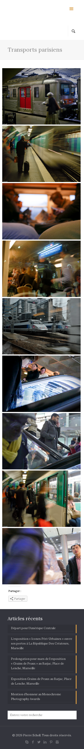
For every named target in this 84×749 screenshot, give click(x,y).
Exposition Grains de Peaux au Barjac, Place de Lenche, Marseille (41, 681)
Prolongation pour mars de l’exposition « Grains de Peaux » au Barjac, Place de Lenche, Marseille (38, 663)
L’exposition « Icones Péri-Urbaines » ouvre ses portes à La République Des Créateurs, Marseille (41, 643)
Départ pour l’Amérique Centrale (33, 628)
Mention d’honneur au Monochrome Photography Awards (36, 696)
